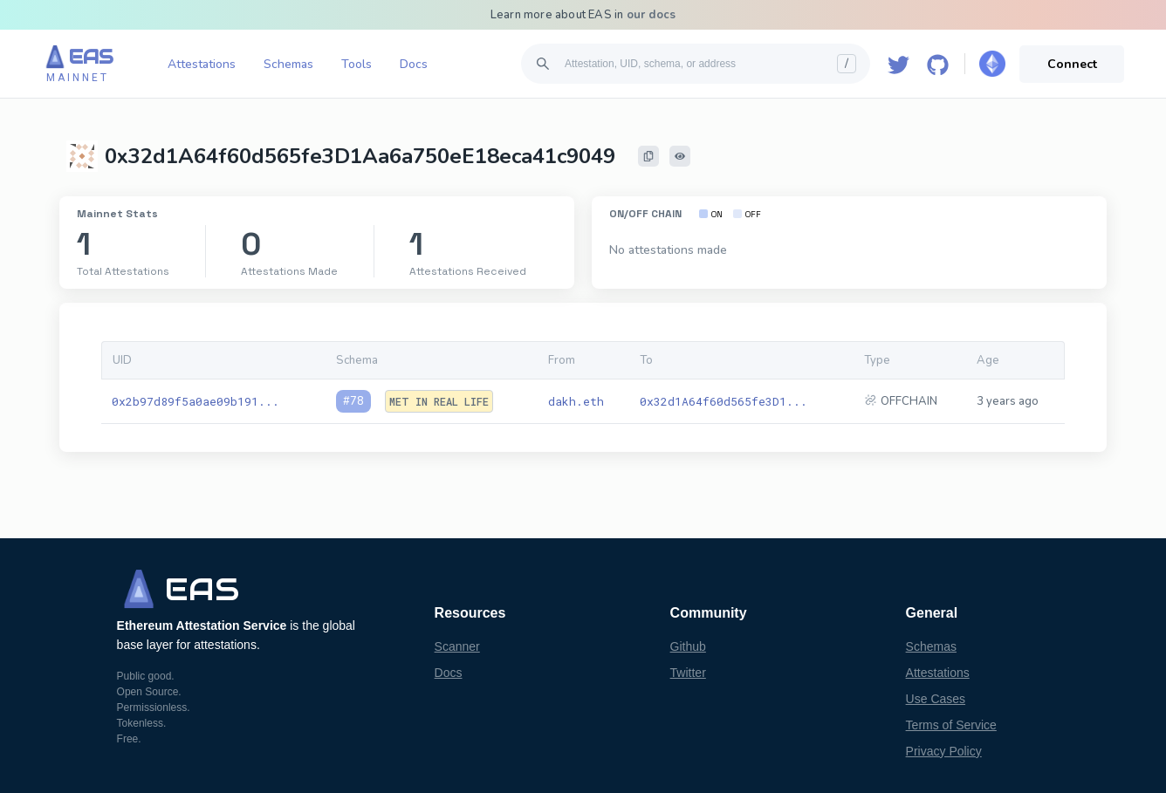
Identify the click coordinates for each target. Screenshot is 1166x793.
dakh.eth (576, 401)
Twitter (688, 673)
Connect (1072, 64)
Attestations (202, 64)
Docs (414, 64)
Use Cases (935, 699)
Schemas (288, 64)
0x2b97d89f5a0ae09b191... (195, 401)
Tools (356, 64)
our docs (651, 15)
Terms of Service (951, 725)
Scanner (457, 646)
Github (688, 646)
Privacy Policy (944, 751)
